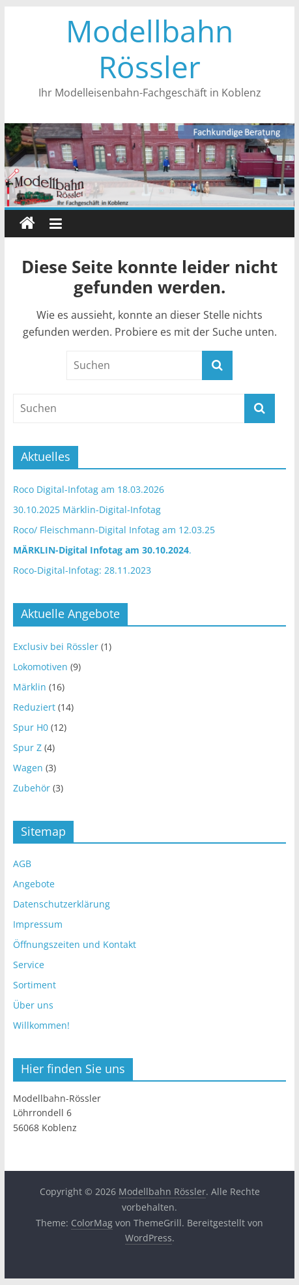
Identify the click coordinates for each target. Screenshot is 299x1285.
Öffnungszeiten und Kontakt (74, 944)
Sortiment (34, 985)
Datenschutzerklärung (61, 904)
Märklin (29, 687)
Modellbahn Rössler (149, 48)
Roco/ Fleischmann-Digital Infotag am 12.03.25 (114, 530)
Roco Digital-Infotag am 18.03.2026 (88, 489)
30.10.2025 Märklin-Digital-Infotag (87, 509)
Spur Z (27, 747)
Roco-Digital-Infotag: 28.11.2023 (82, 570)
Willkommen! (41, 1025)
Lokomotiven (40, 666)
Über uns (33, 1005)
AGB (22, 863)
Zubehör (31, 788)
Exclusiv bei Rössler (55, 646)
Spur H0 (30, 727)
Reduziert (34, 707)
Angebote (34, 884)
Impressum (38, 924)
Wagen (28, 767)
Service (28, 964)
